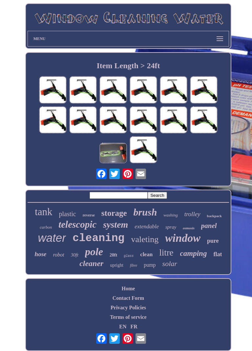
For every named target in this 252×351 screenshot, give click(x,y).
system (115, 224)
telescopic (77, 224)
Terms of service (128, 317)
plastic (67, 213)
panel (209, 226)
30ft (74, 255)
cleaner (91, 263)
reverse (89, 215)
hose (41, 254)
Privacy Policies (128, 307)
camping (193, 253)
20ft (113, 255)
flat (217, 254)
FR (133, 326)
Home (128, 288)
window (182, 238)
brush (145, 212)
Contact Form (128, 298)
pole (94, 252)
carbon (46, 227)
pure (213, 240)
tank (43, 211)
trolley (192, 214)
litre (166, 253)
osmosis (188, 228)
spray (170, 227)
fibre (133, 265)
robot (58, 255)
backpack (214, 216)
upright (116, 265)
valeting (144, 239)
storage (114, 213)
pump (150, 265)
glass (129, 256)
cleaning (98, 238)
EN (122, 326)
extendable (147, 226)
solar (169, 263)
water (52, 237)
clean (146, 254)
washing (170, 215)
